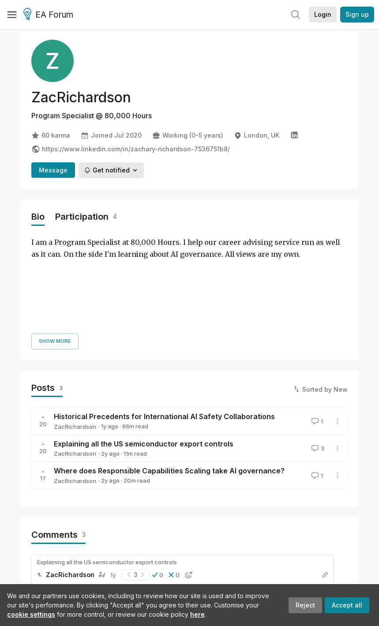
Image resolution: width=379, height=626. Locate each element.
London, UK (256, 135)
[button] (157, 485)
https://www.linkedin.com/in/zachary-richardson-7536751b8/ (130, 149)
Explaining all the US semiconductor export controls (143, 354)
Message (53, 170)
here (197, 614)
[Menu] (12, 14)
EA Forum (49, 14)
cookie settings (31, 614)
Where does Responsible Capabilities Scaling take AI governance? (169, 382)
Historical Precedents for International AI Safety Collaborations (164, 327)
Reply (46, 511)
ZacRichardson (75, 337)
